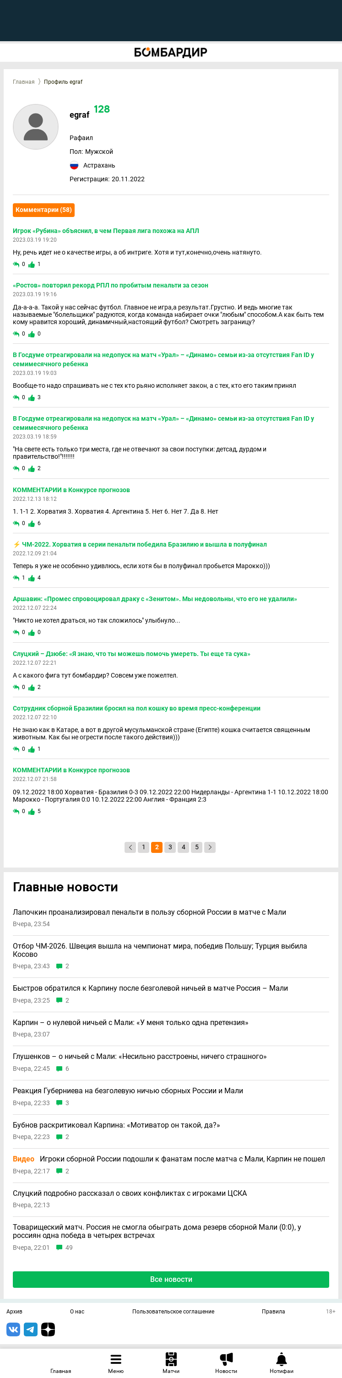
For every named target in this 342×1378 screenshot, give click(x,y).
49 (69, 1247)
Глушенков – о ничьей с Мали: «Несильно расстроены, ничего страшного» (140, 1056)
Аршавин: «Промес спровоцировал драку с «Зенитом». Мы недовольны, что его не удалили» (155, 598)
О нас (77, 1312)
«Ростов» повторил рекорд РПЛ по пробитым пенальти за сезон (110, 285)
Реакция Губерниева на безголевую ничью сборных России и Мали (128, 1091)
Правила (273, 1312)
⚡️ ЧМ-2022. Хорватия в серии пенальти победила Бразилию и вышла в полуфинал (140, 544)
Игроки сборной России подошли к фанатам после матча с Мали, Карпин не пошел (169, 1159)
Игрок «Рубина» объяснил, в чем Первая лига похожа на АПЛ (106, 230)
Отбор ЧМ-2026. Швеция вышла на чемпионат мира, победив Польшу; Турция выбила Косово (160, 950)
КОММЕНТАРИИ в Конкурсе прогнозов (71, 490)
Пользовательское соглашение (173, 1312)
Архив (14, 1312)
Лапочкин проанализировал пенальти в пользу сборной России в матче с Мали (149, 912)
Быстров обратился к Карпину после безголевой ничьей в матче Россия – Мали (150, 988)
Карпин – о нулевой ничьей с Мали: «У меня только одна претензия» (131, 1023)
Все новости (171, 1279)
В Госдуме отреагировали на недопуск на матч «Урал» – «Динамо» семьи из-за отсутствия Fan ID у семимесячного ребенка (163, 359)
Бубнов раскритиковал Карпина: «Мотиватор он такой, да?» (116, 1125)
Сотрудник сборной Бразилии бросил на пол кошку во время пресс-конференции (137, 708)
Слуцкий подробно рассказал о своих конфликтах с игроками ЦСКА (130, 1193)
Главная (24, 82)
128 (102, 110)
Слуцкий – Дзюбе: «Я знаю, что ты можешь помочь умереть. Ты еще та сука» (131, 653)
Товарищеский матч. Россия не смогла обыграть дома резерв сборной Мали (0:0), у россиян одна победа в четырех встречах (157, 1231)
